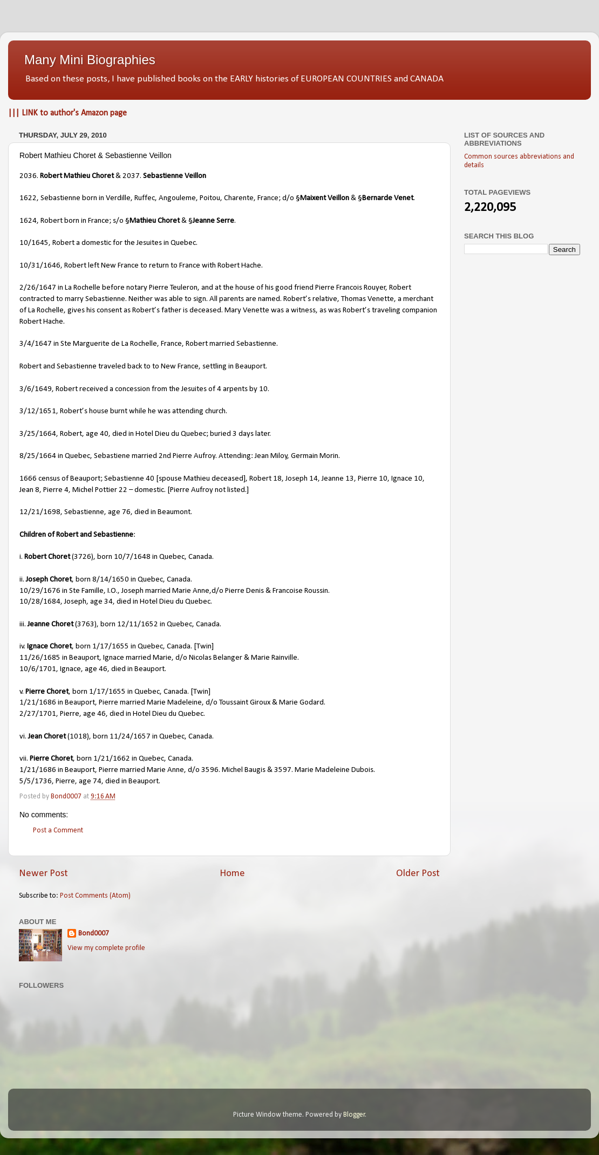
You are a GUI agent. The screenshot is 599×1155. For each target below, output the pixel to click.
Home (232, 874)
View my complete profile (106, 948)
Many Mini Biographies (89, 59)
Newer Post (43, 874)
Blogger (354, 1114)
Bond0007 (93, 933)
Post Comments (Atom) (95, 895)
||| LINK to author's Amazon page (67, 113)
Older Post (418, 874)
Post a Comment (58, 830)
